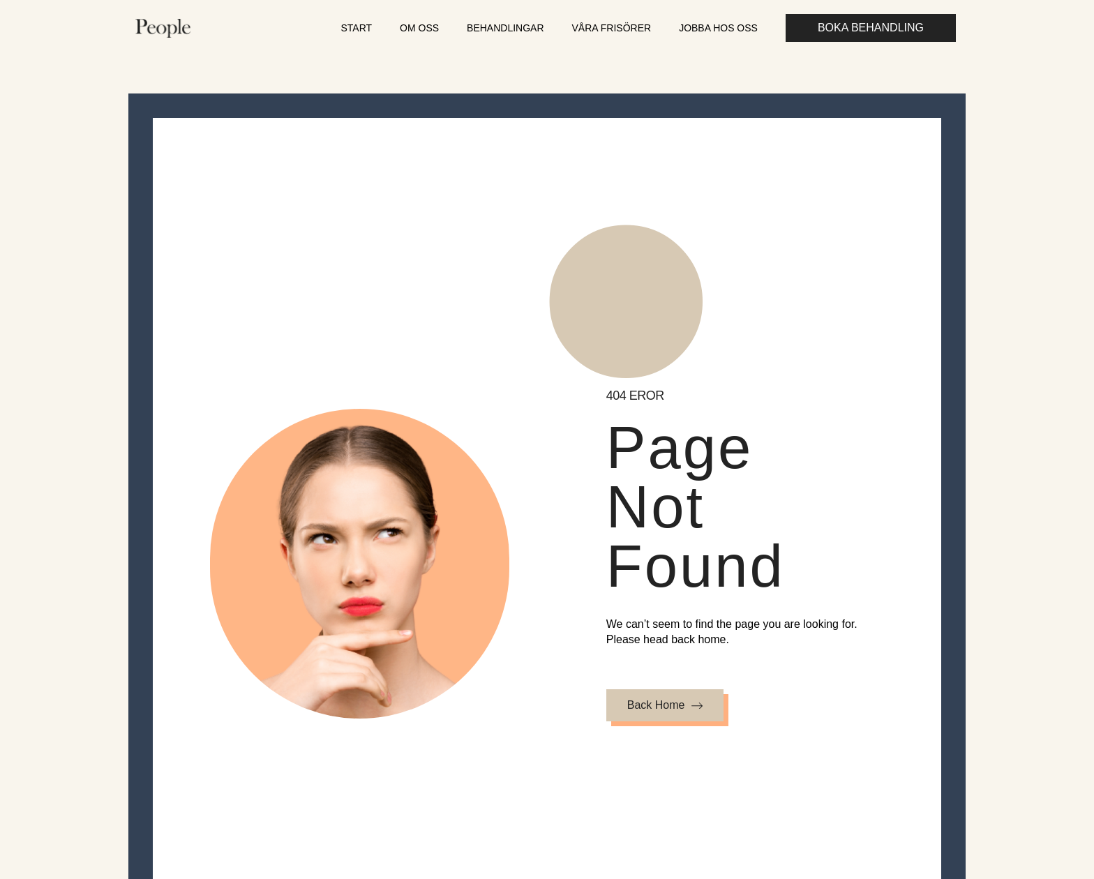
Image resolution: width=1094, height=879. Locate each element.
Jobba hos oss (718, 27)
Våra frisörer (612, 27)
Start (356, 27)
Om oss (419, 27)
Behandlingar (505, 27)
